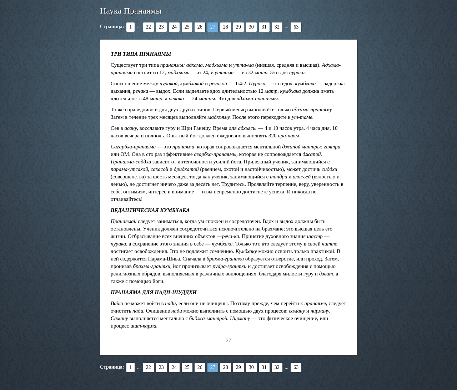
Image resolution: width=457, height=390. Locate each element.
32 (277, 27)
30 (251, 27)
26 (199, 27)
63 (295, 27)
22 (148, 27)
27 (212, 27)
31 (264, 27)
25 (187, 27)
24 (174, 27)
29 (238, 27)
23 (161, 27)
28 (225, 27)
